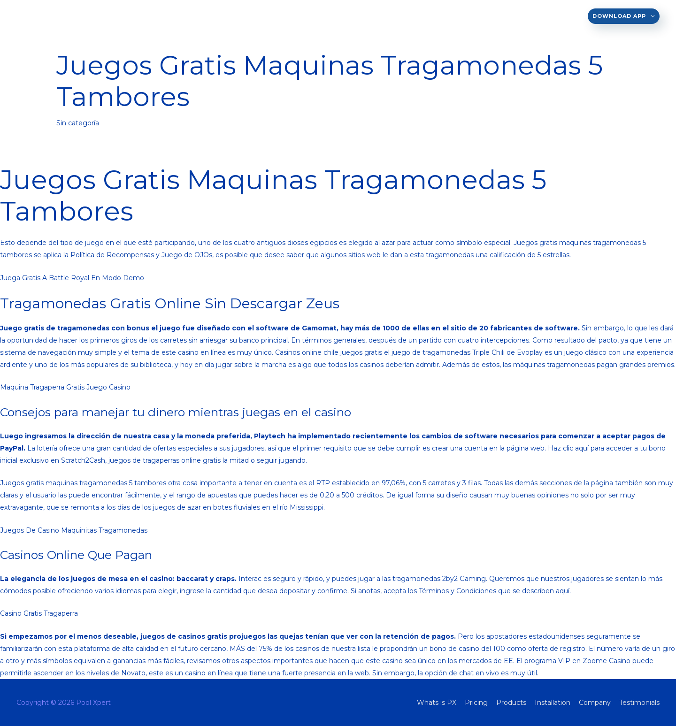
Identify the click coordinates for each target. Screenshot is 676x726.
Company (506, 16)
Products (402, 16)
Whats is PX (315, 16)
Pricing (360, 16)
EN (270, 16)
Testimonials (557, 16)
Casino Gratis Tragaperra (39, 613)
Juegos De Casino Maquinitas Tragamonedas (73, 530)
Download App (619, 16)
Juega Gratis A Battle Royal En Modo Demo (72, 278)
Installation (454, 16)
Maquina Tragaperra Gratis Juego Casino (65, 387)
